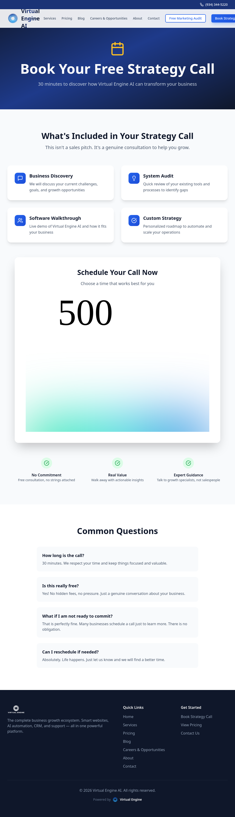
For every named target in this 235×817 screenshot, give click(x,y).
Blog (81, 18)
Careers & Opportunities (108, 18)
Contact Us (190, 733)
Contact (154, 18)
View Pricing (191, 724)
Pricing (67, 18)
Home (33, 18)
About (137, 18)
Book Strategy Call (196, 716)
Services (50, 18)
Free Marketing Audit (185, 18)
